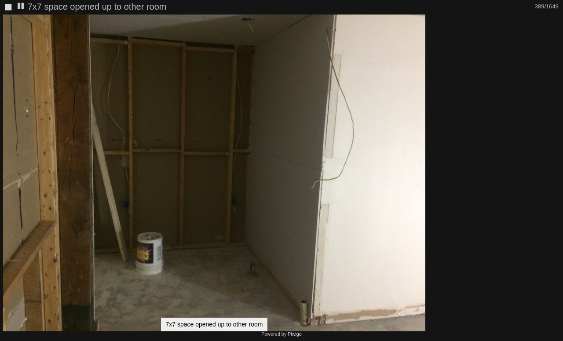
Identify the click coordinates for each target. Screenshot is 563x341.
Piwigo (295, 334)
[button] (420, 22)
